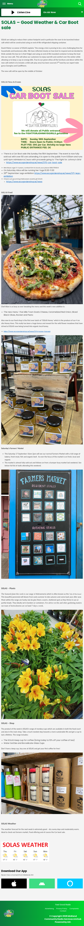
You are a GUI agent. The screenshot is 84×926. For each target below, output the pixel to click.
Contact (63, 911)
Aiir (69, 922)
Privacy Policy (61, 908)
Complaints (74, 908)
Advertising (49, 908)
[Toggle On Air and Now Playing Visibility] (63, 12)
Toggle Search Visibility (80, 4)
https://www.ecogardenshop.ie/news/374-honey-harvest (27, 331)
